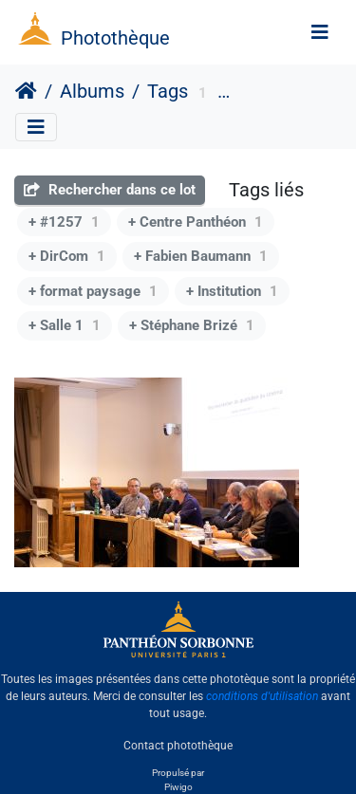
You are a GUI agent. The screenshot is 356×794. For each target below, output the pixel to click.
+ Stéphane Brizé (191, 325)
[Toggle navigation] (320, 32)
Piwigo (178, 787)
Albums (92, 91)
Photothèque (115, 38)
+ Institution (232, 291)
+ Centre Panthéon (195, 222)
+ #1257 (64, 222)
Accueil (26, 91)
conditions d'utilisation (262, 696)
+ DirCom (66, 256)
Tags (167, 91)
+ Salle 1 (64, 325)
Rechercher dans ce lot (110, 189)
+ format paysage (93, 291)
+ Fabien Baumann (201, 256)
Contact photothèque (178, 745)
